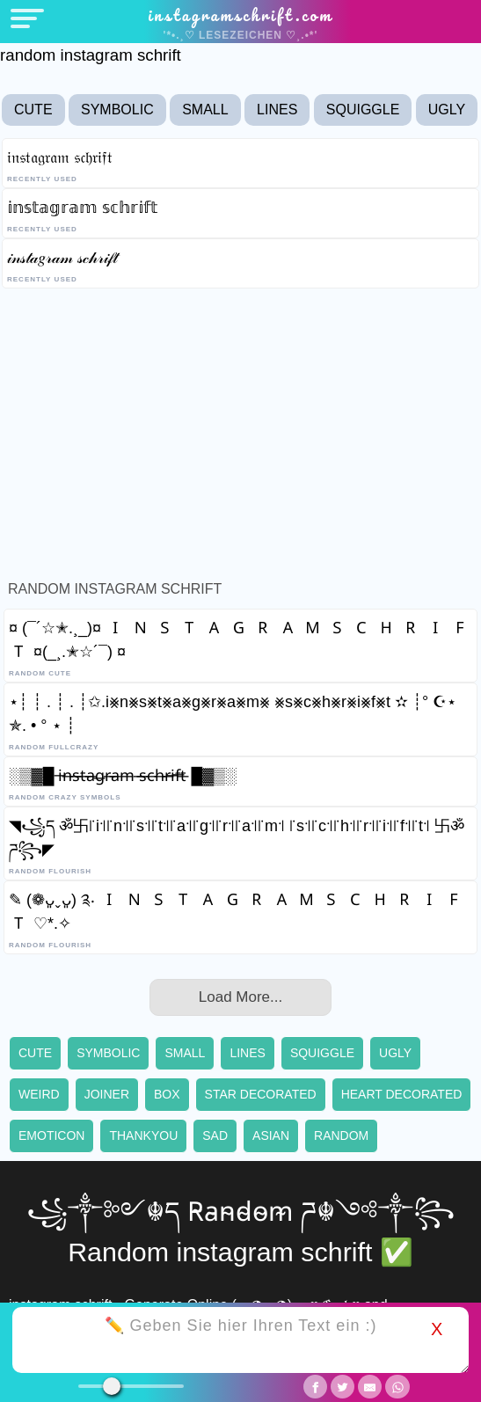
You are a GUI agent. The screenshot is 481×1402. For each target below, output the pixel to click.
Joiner (106, 1094)
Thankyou (143, 1135)
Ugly (446, 109)
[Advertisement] (240, 430)
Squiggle (363, 109)
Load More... (240, 997)
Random (341, 1135)
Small (205, 109)
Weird (39, 1094)
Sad (215, 1135)
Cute (33, 109)
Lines (277, 109)
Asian (270, 1135)
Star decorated (261, 1094)
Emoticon (51, 1135)
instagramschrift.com (240, 14)
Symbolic (117, 109)
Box (167, 1094)
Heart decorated (402, 1094)
